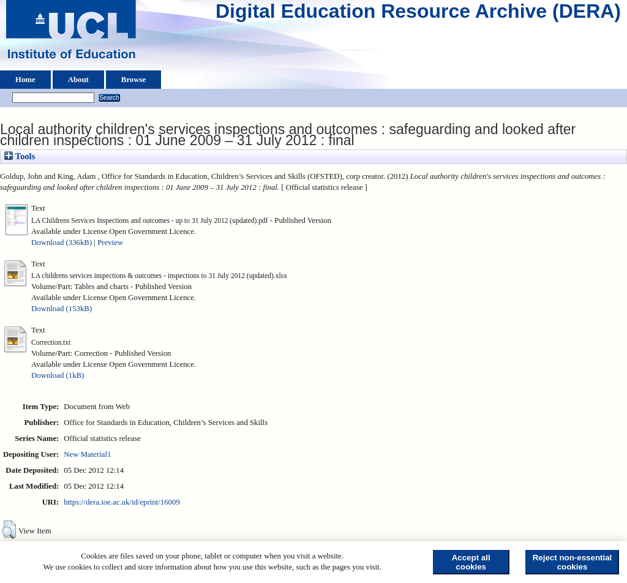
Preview (110, 242)
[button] (9, 530)
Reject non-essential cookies (572, 562)
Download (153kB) (61, 308)
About (78, 79)
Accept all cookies (471, 562)
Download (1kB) (57, 375)
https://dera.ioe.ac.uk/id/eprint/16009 (121, 502)
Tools (19, 156)
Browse (133, 79)
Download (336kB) (61, 242)
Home (25, 79)
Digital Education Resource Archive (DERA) (418, 14)
